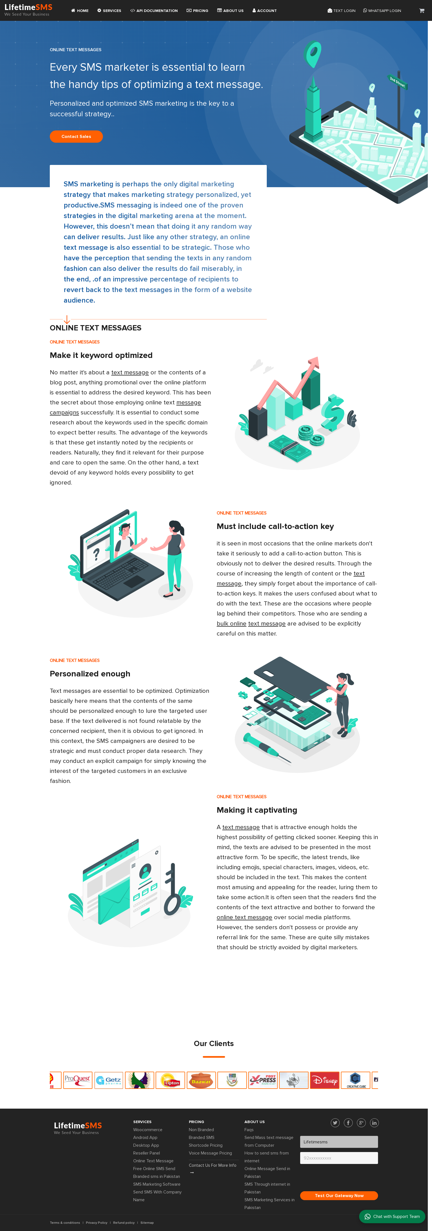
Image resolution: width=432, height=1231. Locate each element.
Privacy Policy (96, 1223)
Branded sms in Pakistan (156, 1176)
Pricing (197, 10)
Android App (145, 1137)
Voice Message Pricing (210, 1153)
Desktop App (146, 1145)
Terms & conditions (65, 1223)
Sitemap (147, 1223)
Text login (342, 10)
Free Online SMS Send (154, 1168)
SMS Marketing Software (157, 1184)
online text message (244, 917)
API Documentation (154, 10)
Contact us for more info (212, 1169)
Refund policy (124, 1223)
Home (79, 10)
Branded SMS (201, 1137)
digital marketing (145, 215)
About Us (230, 10)
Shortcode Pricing (206, 1145)
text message (130, 372)
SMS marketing (88, 184)
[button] (422, 10)
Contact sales (76, 136)
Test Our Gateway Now (339, 1195)
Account (265, 10)
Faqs (249, 1130)
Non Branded (201, 1130)
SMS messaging (126, 205)
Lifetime (28, 10)
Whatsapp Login (382, 10)
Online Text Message (153, 1161)
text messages (148, 289)
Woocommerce (147, 1130)
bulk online (231, 623)
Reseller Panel (146, 1153)
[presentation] (342, 1179)
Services (109, 10)
